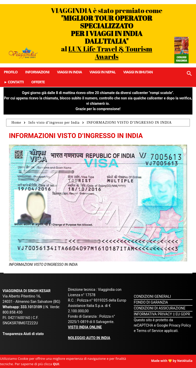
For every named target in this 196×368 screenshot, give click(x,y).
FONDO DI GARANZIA (151, 302)
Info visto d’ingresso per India (54, 122)
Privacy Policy (180, 325)
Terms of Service (150, 331)
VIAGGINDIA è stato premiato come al (107, 33)
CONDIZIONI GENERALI (152, 296)
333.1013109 (31, 307)
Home (16, 122)
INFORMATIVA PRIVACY (153, 314)
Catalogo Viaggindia (181, 58)
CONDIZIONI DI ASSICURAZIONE (160, 308)
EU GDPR (183, 314)
